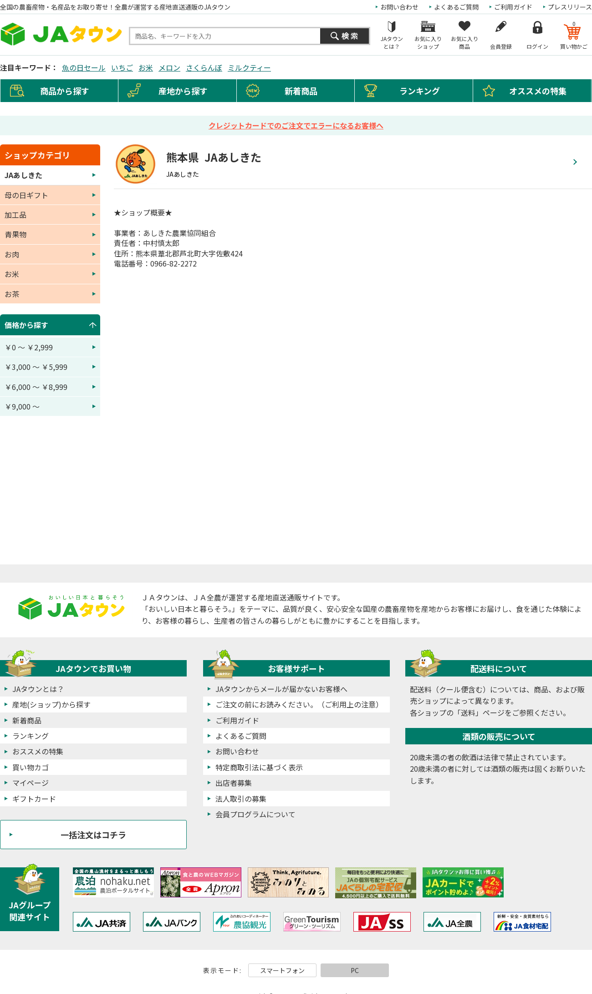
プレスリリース (570, 6)
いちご (122, 67)
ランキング (419, 91)
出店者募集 (233, 782)
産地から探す (183, 91)
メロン (169, 67)
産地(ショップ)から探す (51, 704)
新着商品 (301, 91)
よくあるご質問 (456, 6)
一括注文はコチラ (93, 834)
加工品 (15, 214)
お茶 (12, 293)
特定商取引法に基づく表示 (259, 767)
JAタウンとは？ (38, 688)
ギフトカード (34, 798)
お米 (145, 67)
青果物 (15, 234)
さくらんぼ (204, 67)
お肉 (12, 254)
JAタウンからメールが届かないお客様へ (281, 688)
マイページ (30, 782)
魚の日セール (84, 67)
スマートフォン (282, 970)
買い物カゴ (30, 767)
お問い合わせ (399, 6)
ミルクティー (249, 67)
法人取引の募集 (240, 798)
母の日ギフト (26, 195)
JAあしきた (23, 174)
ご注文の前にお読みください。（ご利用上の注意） (299, 704)
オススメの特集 (537, 91)
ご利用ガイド (513, 6)
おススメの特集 (37, 751)
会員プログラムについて (255, 814)
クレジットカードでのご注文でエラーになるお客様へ (296, 125)
